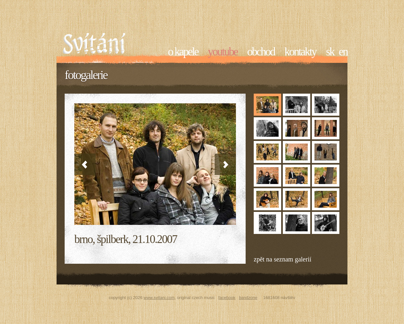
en (343, 51)
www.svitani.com (159, 297)
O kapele (183, 51)
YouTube (223, 51)
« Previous (85, 164)
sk (330, 51)
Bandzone (248, 297)
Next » (225, 164)
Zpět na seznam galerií (282, 259)
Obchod (261, 51)
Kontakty (300, 51)
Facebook (227, 297)
